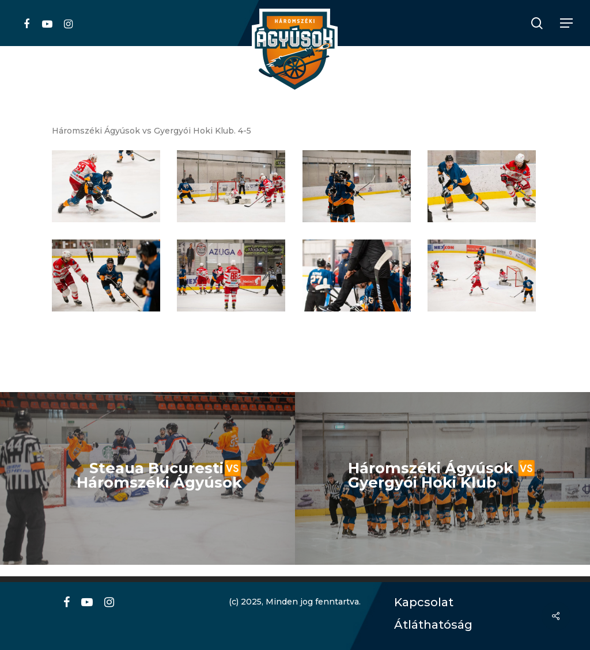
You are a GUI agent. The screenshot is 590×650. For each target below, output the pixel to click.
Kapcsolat (421, 602)
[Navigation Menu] (567, 23)
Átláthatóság (429, 625)
